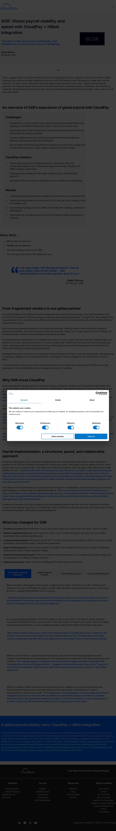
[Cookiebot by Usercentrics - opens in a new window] (97, 393)
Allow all (91, 436)
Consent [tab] (24, 400)
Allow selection (57, 436)
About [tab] (91, 400)
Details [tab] (58, 400)
